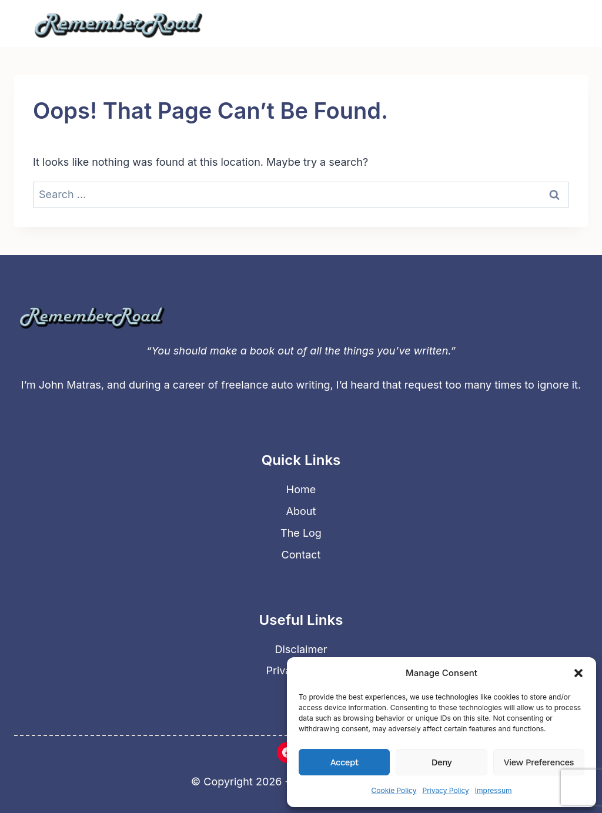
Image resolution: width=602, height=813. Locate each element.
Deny (442, 762)
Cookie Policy (393, 790)
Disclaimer (301, 649)
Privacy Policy (445, 790)
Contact (301, 554)
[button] (578, 673)
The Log (301, 533)
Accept (344, 762)
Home (301, 489)
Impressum (493, 790)
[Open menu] (561, 23)
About (301, 511)
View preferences (539, 762)
